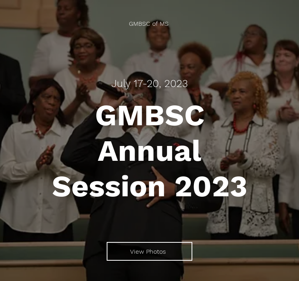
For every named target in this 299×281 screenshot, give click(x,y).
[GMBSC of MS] (149, 23)
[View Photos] (149, 251)
